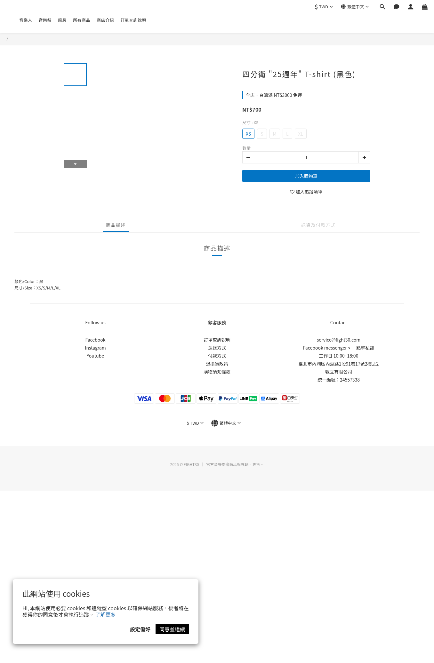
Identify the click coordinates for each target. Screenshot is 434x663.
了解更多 (105, 614)
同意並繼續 (172, 629)
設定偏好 (140, 629)
